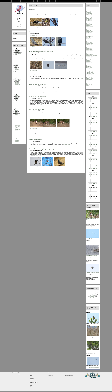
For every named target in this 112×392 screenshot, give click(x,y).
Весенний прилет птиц (35, 75)
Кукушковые (17, 97)
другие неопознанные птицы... (94, 367)
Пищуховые (17, 138)
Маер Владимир (89, 51)
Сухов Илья (88, 68)
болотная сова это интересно (37, 96)
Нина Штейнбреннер (92, 294)
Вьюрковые (17, 140)
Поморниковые (17, 88)
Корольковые (17, 128)
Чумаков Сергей (89, 77)
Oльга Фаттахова (92, 293)
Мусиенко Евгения (89, 53)
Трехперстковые (17, 80)
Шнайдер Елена (89, 79)
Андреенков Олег (89, 14)
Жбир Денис (88, 37)
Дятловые (16, 112)
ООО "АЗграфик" (18, 373)
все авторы (88, 8)
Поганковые (17, 51)
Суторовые (16, 132)
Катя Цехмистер (92, 295)
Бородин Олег (88, 23)
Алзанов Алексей (89, 13)
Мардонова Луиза (89, 52)
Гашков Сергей (89, 30)
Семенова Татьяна (89, 64)
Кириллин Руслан (89, 44)
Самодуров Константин (90, 63)
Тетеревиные (17, 72)
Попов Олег (88, 60)
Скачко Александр (89, 65)
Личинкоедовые (17, 117)
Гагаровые (16, 49)
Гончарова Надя (89, 32)
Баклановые (17, 57)
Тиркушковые (17, 87)
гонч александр (89, 84)
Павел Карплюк (92, 291)
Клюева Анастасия (89, 45)
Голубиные (16, 95)
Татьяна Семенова (92, 298)
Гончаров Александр (89, 31)
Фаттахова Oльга (89, 69)
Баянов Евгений (89, 17)
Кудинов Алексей (89, 49)
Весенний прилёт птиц (35, 139)
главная (13, 0)
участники (52, 0)
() (92, 218)
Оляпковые (16, 124)
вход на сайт (93, 0)
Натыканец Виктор (89, 54)
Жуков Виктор (88, 38)
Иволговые (16, 119)
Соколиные (17, 70)
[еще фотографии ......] (34, 27)
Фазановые (16, 73)
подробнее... (97, 300)
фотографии (30, 0)
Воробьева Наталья (89, 27)
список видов (23, 0)
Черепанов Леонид (89, 76)
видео (35, 0)
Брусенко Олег (88, 25)
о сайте (18, 0)
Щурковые (16, 108)
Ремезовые (16, 134)
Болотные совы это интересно (37, 84)
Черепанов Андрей (89, 75)
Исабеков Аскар (89, 40)
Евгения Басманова (89, 36)
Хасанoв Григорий (89, 71)
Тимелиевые (17, 131)
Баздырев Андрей (89, 16)
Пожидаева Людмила (90, 59)
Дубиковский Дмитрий (90, 33)
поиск (48, 0)
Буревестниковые (18, 53)
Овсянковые (17, 141)
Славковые (16, 127)
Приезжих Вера (89, 62)
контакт (43, 0)
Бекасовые (16, 86)
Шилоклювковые (17, 84)
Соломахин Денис (89, 66)
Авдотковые (17, 82)
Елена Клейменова (92, 292)
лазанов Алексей (89, 85)
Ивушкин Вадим (89, 39)
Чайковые (16, 89)
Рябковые (16, 93)
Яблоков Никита (89, 81)
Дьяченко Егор (88, 34)
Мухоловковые (17, 129)
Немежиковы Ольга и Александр (91, 55)
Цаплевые (16, 59)
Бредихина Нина (89, 24)
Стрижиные (17, 103)
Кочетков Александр (89, 47)
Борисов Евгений (89, 21)
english (98, 0)
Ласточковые (17, 114)
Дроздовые (16, 130)
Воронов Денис (89, 28)
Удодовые (16, 110)
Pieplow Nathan (89, 11)
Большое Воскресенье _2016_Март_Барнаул (41, 149)
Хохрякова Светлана (89, 72)
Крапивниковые (17, 125)
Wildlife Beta (88, 12)
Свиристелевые (17, 123)
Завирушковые (17, 126)
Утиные (16, 66)
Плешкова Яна (88, 58)
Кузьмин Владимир (89, 50)
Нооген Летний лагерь (90, 56)
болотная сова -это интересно (37, 109)
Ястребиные (17, 69)
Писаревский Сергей (89, 57)
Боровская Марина (89, 22)
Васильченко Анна (89, 26)
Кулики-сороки (17, 85)
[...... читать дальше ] (59, 15)
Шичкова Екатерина (89, 78)
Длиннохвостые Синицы (19, 133)
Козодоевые (17, 101)
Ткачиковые (17, 139)
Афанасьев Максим (89, 15)
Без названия (32, 32)
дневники (63, 0)
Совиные (16, 99)
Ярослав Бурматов (92, 296)
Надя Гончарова (92, 297)
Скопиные (16, 68)
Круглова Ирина (89, 48)
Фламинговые (17, 64)
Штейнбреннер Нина (89, 80)
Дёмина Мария (88, 35)
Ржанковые (16, 83)
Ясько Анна (88, 83)
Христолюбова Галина (90, 73)
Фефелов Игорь (89, 70)
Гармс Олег (88, 29)
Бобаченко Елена (89, 19)
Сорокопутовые (17, 118)
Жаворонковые (17, 115)
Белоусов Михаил (89, 18)
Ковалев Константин (89, 46)
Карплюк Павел (89, 42)
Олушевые (16, 56)
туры (39, 0)
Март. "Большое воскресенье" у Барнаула (41, 51)
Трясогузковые (17, 116)
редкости (58, 0)
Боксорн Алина (89, 20)
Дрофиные (16, 78)
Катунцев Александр (89, 43)
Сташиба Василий (89, 67)
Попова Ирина (88, 61)
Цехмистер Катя (89, 74)
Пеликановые (17, 55)
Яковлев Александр (89, 82)
